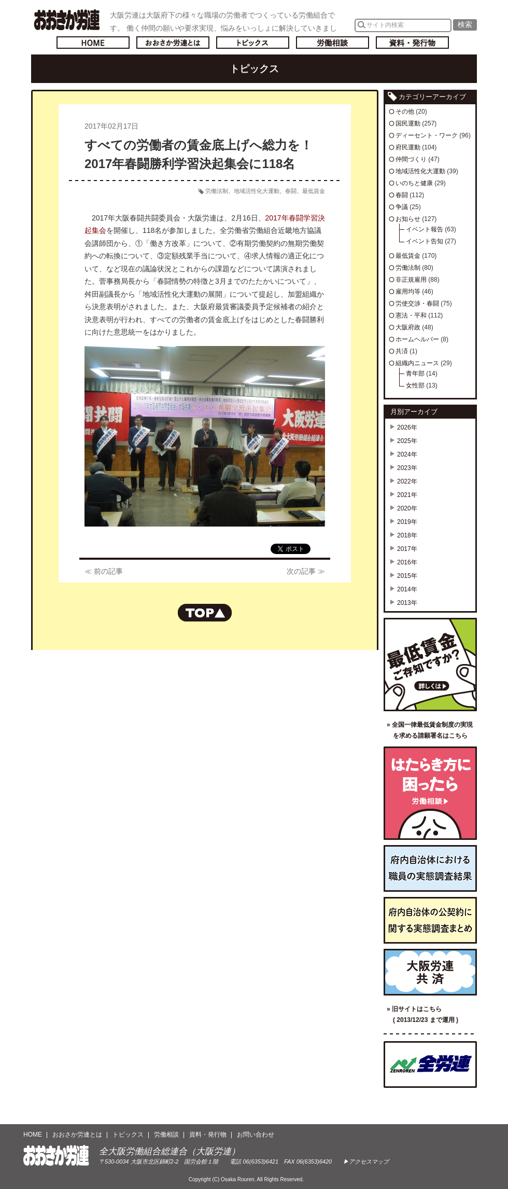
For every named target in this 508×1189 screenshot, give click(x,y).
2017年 (407, 548)
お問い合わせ (255, 1134)
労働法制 (216, 191)
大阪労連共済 (430, 972)
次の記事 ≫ (306, 571)
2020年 (407, 508)
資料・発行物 (412, 42)
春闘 (291, 191)
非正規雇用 (411, 279)
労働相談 (332, 42)
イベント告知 (424, 241)
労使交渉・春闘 (417, 303)
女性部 (415, 385)
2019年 (407, 522)
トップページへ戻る (93, 42)
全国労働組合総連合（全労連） (430, 1064)
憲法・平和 (411, 315)
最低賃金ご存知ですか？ (430, 664)
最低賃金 (313, 191)
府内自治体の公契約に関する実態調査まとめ (430, 920)
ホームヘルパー (417, 339)
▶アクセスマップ (366, 1161)
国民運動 (408, 123)
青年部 (415, 373)
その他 (405, 111)
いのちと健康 (414, 183)
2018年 (407, 535)
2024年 (407, 454)
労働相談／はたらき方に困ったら (430, 793)
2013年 (407, 602)
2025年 (407, 441)
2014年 (407, 589)
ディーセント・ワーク (427, 135)
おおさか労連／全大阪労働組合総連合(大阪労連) (67, 19)
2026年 (407, 427)
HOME (32, 1134)
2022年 (407, 481)
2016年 (407, 562)
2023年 (407, 468)
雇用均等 (408, 291)
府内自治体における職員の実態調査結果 (430, 868)
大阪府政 (408, 327)
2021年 (407, 495)
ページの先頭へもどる (205, 612)
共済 (402, 351)
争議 (402, 207)
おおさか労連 (56, 1155)
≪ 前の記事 (103, 571)
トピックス (252, 42)
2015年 (407, 575)
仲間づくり (411, 159)
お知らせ (408, 219)
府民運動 (408, 147)
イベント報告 (424, 229)
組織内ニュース (417, 363)
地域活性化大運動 (256, 191)
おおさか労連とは (172, 42)
